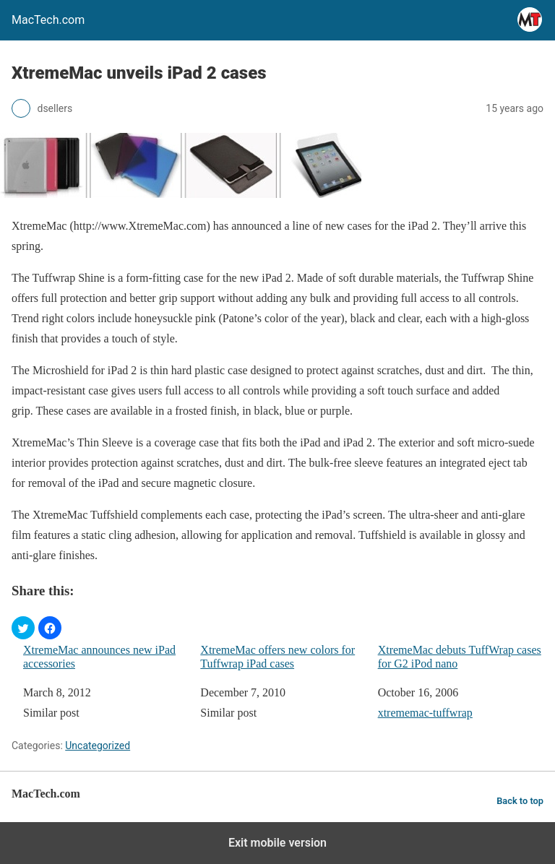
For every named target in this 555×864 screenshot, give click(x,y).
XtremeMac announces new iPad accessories (99, 657)
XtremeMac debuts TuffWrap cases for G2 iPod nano (459, 657)
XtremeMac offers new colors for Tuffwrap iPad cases (277, 657)
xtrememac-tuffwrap (425, 713)
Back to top (519, 800)
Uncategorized (97, 745)
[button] (23, 627)
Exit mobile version (277, 843)
